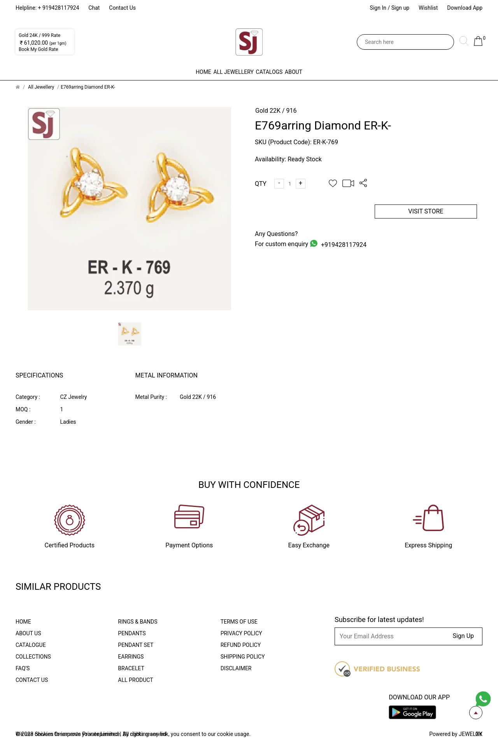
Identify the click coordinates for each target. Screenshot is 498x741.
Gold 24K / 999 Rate (39, 35)
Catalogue (31, 645)
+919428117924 (342, 244)
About (343, 72)
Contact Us (122, 8)
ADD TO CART (306, 211)
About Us (28, 633)
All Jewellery (217, 72)
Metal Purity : (151, 397)
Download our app (419, 697)
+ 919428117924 (58, 8)
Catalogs (285, 72)
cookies (45, 734)
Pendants (132, 633)
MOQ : (23, 409)
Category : (28, 397)
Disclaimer (236, 668)
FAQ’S (23, 668)
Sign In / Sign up (389, 8)
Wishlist (428, 8)
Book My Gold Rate (38, 49)
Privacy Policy (241, 633)
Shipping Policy (243, 657)
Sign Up (463, 636)
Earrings (131, 657)
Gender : (26, 422)
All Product (135, 680)
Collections (33, 657)
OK (478, 734)
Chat (94, 8)
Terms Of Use (239, 622)
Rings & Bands (137, 622)
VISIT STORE (425, 211)
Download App (464, 8)
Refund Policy (241, 645)
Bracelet (131, 668)
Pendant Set (135, 645)
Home (153, 72)
